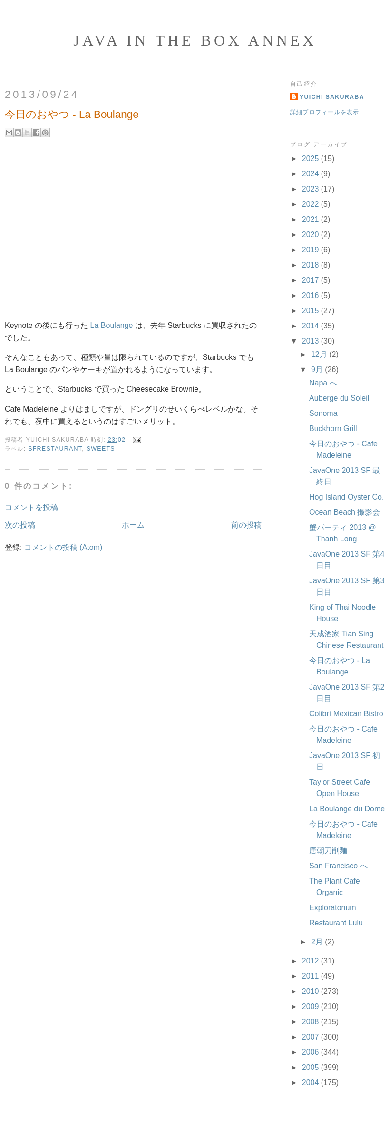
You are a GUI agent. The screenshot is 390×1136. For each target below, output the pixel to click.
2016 (311, 295)
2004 (311, 1082)
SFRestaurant (55, 448)
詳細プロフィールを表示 (325, 112)
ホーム (133, 525)
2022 (311, 204)
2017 (311, 280)
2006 (311, 1052)
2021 (311, 219)
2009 (311, 1006)
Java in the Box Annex (194, 40)
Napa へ (323, 383)
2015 (311, 311)
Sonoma (323, 413)
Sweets (101, 448)
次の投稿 (20, 525)
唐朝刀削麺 (328, 851)
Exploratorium (332, 908)
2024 (311, 174)
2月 (318, 942)
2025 (311, 158)
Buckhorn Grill (333, 428)
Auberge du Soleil (339, 398)
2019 (311, 250)
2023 (311, 189)
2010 (311, 991)
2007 (311, 1037)
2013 (311, 341)
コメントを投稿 (31, 507)
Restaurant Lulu (336, 923)
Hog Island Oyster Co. (346, 497)
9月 (318, 370)
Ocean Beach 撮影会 (344, 512)
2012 (311, 961)
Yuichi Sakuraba (332, 97)
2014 (311, 326)
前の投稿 (246, 525)
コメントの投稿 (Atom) (63, 547)
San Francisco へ (338, 866)
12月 (320, 354)
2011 (311, 976)
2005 (311, 1067)
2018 (311, 265)
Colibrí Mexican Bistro (346, 714)
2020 (311, 235)
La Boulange (111, 325)
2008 (311, 1022)
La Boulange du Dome (347, 809)
